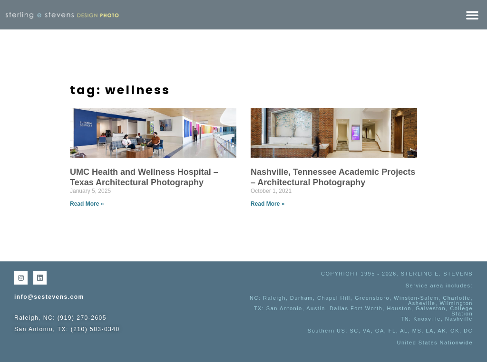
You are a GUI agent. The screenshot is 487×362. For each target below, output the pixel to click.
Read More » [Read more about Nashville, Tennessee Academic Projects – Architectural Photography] (267, 203)
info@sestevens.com (49, 297)
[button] (472, 15)
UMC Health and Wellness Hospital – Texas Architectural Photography (144, 177)
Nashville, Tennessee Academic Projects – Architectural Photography (333, 177)
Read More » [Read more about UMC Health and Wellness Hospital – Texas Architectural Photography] (87, 203)
